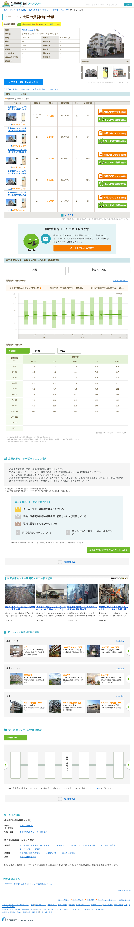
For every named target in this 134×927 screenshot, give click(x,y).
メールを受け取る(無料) (82, 248)
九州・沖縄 (48, 912)
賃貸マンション (40, 905)
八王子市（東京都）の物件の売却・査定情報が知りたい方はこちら (31, 89)
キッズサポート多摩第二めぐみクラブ (35, 845)
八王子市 (64, 10)
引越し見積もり (48, 909)
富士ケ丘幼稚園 (68, 853)
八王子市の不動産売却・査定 (23, 82)
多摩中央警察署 (26, 826)
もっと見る (120, 641)
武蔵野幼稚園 (51, 853)
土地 (125, 905)
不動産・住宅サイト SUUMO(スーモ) (15, 905)
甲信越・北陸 (21, 912)
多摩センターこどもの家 (67, 845)
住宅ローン (59, 909)
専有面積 (12, 351)
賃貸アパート (52, 905)
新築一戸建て (108, 905)
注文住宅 (5, 909)
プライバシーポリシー (107, 900)
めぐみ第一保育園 (108, 845)
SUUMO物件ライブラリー (39, 10)
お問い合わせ (124, 900)
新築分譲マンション (83, 905)
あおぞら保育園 (88, 845)
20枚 (10, 124)
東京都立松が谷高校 (28, 857)
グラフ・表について (120, 281)
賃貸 (52, 24)
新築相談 (38, 909)
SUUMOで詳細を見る (112, 119)
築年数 (37, 351)
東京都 (55, 10)
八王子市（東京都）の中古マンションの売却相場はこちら (28, 884)
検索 (129, 4)
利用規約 (90, 900)
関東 (14, 912)
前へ (6, 765)
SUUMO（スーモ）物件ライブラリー (21, 4)
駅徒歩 (62, 351)
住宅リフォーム (15, 909)
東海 (28, 912)
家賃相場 (72, 905)
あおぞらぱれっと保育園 (30, 849)
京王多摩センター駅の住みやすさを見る (109, 550)
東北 (9, 912)
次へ (128, 765)
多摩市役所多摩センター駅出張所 (33, 832)
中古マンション (96, 905)
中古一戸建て (118, 905)
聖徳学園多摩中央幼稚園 (30, 853)
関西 (33, 912)
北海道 (4, 912)
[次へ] (128, 651)
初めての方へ (63, 900)
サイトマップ (77, 900)
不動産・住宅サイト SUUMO (14, 10)
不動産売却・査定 (28, 909)
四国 (37, 912)
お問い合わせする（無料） (112, 112)
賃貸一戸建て (62, 905)
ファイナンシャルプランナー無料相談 (90, 909)
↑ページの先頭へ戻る (124, 890)
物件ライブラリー (70, 909)
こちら (98, 788)
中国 (41, 912)
